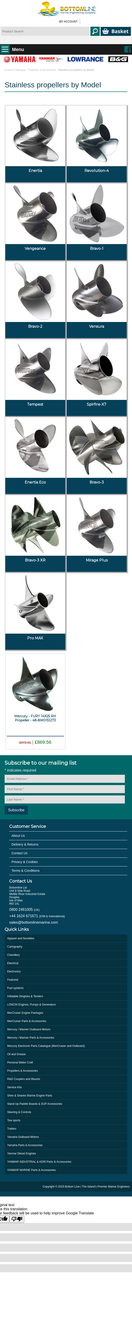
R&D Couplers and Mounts (23, 1079)
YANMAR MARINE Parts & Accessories (31, 1170)
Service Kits (14, 1087)
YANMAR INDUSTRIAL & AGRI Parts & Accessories (39, 1161)
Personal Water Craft (20, 1062)
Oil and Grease (16, 1054)
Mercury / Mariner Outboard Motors (28, 1029)
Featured (12, 979)
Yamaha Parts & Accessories (25, 1145)
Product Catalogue (15, 69)
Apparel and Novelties (20, 938)
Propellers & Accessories (42, 69)
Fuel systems (15, 988)
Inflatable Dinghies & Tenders (25, 996)
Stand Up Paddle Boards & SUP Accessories (34, 1103)
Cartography (14, 946)
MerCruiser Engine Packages (25, 1012)
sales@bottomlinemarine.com (33, 922)
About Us (18, 835)
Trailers (11, 1128)
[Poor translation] (16, 1219)
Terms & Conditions (25, 870)
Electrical (12, 963)
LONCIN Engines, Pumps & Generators (31, 1004)
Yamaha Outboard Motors (23, 1137)
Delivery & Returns (25, 844)
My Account (68, 21)
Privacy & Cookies (25, 862)
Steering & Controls (19, 1112)
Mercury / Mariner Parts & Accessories (30, 1037)
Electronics (14, 971)
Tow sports (13, 1120)
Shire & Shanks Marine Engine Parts (29, 1095)
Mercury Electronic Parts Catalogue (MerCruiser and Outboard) (46, 1046)
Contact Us (19, 853)
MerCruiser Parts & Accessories (26, 1021)
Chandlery (13, 955)
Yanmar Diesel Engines (21, 1153)
